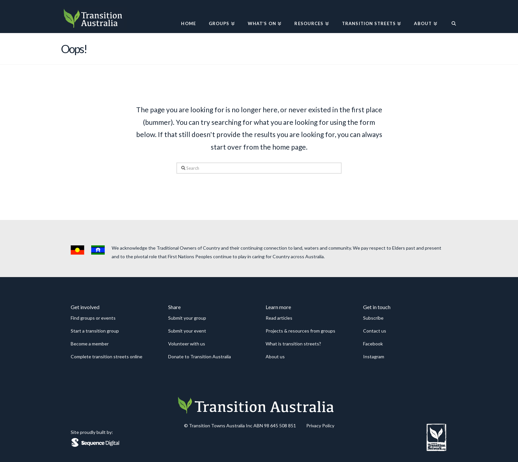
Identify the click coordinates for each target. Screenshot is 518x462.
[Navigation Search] (450, 16)
